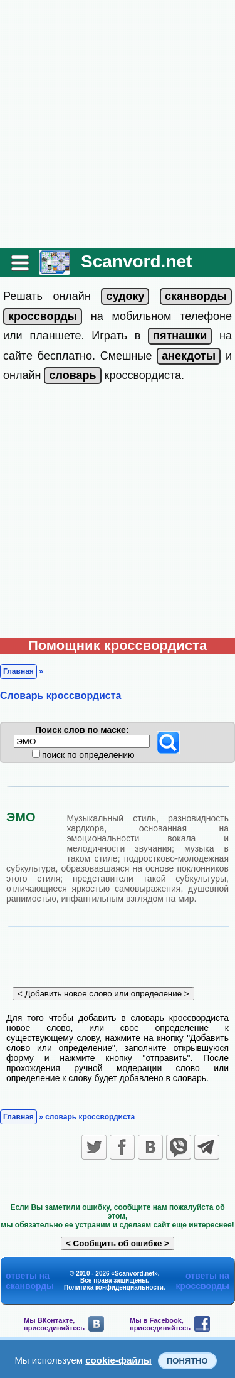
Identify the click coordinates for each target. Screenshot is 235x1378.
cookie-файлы (118, 1360)
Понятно (187, 1360)
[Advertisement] (117, 124)
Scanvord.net (136, 261)
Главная (18, 671)
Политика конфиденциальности (114, 1287)
